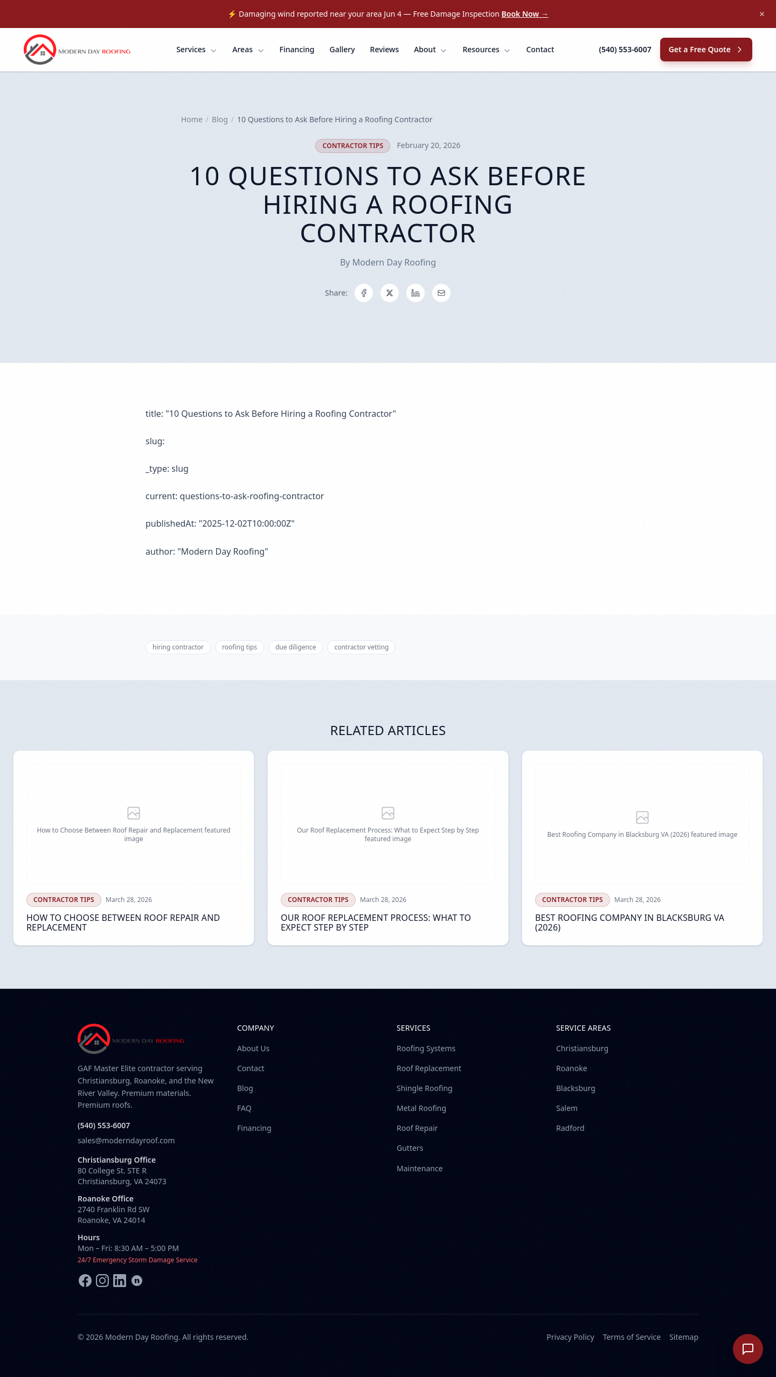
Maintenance (420, 1168)
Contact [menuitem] (540, 49)
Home (192, 119)
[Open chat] (748, 1349)
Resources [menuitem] (486, 49)
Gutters (410, 1148)
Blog (220, 119)
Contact (251, 1068)
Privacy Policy (570, 1337)
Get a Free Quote (706, 49)
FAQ (244, 1108)
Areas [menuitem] (248, 49)
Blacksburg (575, 1088)
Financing (254, 1128)
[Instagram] (102, 1280)
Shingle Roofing (425, 1088)
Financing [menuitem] (297, 49)
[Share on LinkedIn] (415, 293)
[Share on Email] (441, 293)
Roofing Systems (426, 1048)
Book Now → (525, 14)
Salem (567, 1108)
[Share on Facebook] (363, 293)
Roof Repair (417, 1128)
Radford (570, 1128)
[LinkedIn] (119, 1280)
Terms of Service (632, 1337)
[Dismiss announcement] (762, 14)
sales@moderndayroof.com (126, 1140)
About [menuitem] (430, 49)
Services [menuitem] (196, 49)
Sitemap (683, 1337)
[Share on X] (389, 293)
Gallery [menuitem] (342, 49)
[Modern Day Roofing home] (77, 49)
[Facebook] (85, 1280)
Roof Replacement (429, 1068)
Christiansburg (582, 1048)
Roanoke (571, 1068)
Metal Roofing (421, 1108)
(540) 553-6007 (625, 49)
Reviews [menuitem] (384, 49)
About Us (253, 1048)
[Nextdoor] (137, 1280)
